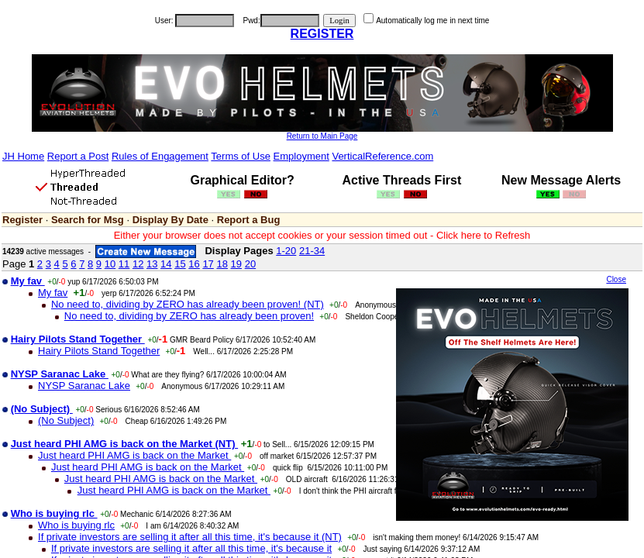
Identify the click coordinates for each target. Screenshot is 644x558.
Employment (301, 156)
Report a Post (78, 156)
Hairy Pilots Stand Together (99, 350)
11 (124, 264)
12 (138, 264)
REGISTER (322, 33)
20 (250, 264)
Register (22, 220)
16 (193, 264)
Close (616, 279)
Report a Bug (249, 220)
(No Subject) (66, 420)
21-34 (312, 251)
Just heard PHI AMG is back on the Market (134, 455)
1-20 (286, 251)
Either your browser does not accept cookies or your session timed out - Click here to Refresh (322, 235)
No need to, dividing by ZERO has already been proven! (189, 316)
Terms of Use (240, 156)
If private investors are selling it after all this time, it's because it (191, 548)
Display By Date (170, 220)
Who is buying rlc (76, 525)
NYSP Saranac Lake (84, 385)
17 (207, 264)
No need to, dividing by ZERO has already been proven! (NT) (187, 304)
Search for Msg (87, 220)
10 (110, 264)
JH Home (23, 156)
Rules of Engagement (160, 156)
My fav (52, 292)
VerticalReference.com (382, 156)
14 (165, 264)
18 (221, 264)
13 (151, 264)
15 (179, 264)
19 (236, 264)
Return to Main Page (322, 136)
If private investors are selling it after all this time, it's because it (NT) (190, 536)
